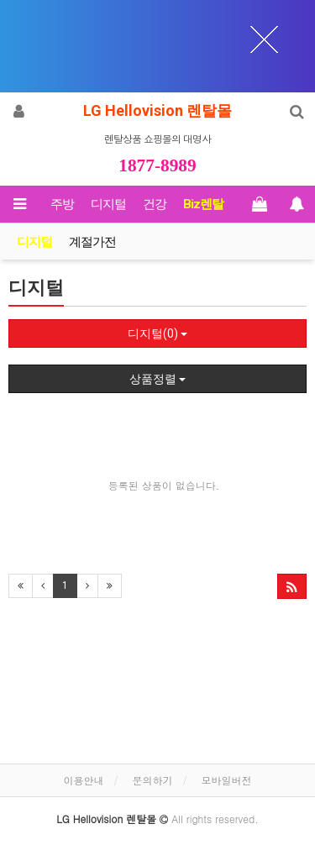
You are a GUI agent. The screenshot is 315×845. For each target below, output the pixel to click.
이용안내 (83, 780)
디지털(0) (157, 333)
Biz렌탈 (203, 204)
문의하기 (153, 780)
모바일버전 (227, 780)
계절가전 (92, 241)
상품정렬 (157, 379)
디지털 (108, 204)
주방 (62, 204)
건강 (154, 204)
